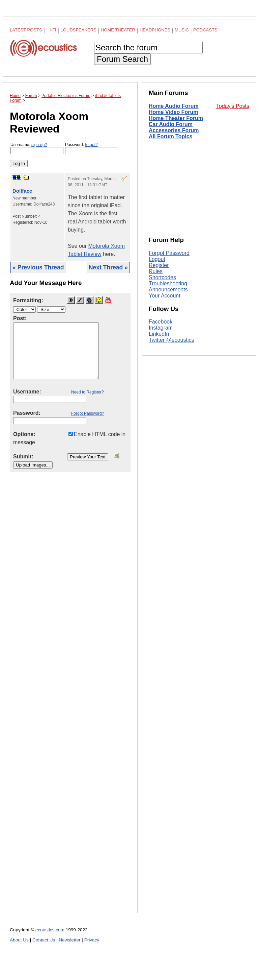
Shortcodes (162, 277)
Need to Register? (87, 392)
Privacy (91, 939)
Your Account (164, 295)
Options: (24, 434)
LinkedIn (159, 334)
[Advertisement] (70, 698)
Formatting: (28, 300)
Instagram (161, 328)
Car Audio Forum (171, 124)
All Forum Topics (170, 136)
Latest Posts (26, 29)
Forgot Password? (87, 413)
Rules (156, 271)
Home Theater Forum (176, 118)
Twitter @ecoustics (171, 340)
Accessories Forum (174, 130)
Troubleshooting (168, 283)
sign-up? (39, 144)
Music (182, 29)
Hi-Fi (51, 29)
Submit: (23, 456)
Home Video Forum (173, 112)
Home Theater (118, 29)
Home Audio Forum (174, 106)
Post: (20, 318)
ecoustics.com (49, 929)
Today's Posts (232, 106)
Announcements (168, 289)
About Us (19, 939)
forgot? (91, 144)
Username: (36, 148)
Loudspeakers (78, 29)
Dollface (22, 191)
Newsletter (69, 939)
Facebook (160, 322)
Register (159, 265)
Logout (157, 259)
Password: (91, 148)
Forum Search (122, 59)
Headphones (155, 29)
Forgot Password (169, 253)
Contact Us (43, 939)
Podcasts (205, 29)
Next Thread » (108, 267)
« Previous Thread (38, 267)
